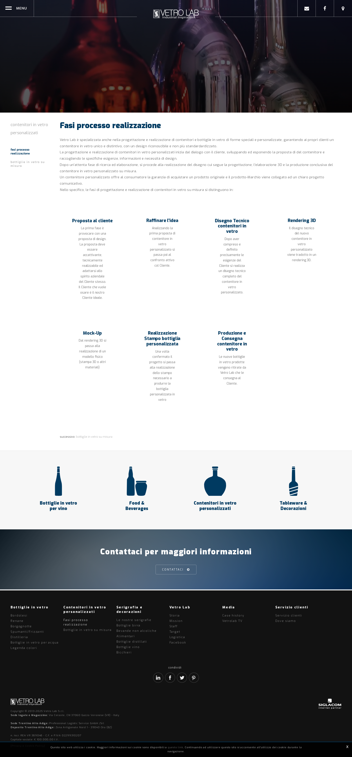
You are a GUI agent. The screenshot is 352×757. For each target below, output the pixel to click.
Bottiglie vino (128, 647)
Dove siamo (285, 621)
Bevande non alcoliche (136, 631)
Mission (176, 621)
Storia (174, 615)
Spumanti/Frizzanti (27, 632)
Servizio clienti (288, 615)
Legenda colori (24, 648)
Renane (17, 621)
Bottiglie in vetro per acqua (35, 642)
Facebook (177, 642)
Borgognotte (21, 626)
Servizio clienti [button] (291, 607)
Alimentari (125, 636)
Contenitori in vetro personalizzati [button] (84, 609)
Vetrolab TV (232, 621)
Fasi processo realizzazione (20, 151)
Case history (233, 615)
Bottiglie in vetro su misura (28, 164)
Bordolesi (19, 615)
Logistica (177, 637)
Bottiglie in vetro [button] (30, 607)
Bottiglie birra (128, 625)
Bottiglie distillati (131, 642)
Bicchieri (124, 652)
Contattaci (173, 570)
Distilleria (19, 637)
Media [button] (228, 607)
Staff (173, 626)
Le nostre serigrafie (133, 620)
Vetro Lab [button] (179, 607)
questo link (175, 747)
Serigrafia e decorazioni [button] (129, 609)
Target (174, 632)
